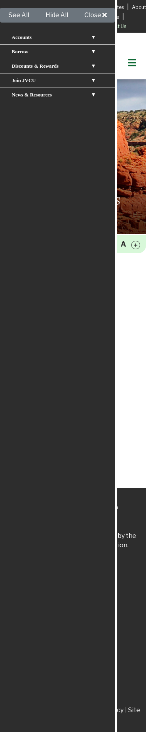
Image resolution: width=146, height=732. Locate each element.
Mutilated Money (31, 424)
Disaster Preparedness (40, 371)
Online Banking (28, 266)
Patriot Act (22, 710)
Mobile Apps (24, 292)
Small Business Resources (44, 332)
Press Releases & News (41, 279)
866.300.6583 (90, 697)
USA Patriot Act (29, 411)
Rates (117, 7)
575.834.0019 (86, 675)
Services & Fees (45, 17)
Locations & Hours (82, 7)
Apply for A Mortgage (95, 17)
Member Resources (35, 318)
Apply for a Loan (27, 7)
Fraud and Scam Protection (46, 398)
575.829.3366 (86, 616)
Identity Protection (34, 385)
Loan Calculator (29, 305)
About (139, 7)
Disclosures (61, 710)
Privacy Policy (26, 358)
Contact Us (114, 26)
